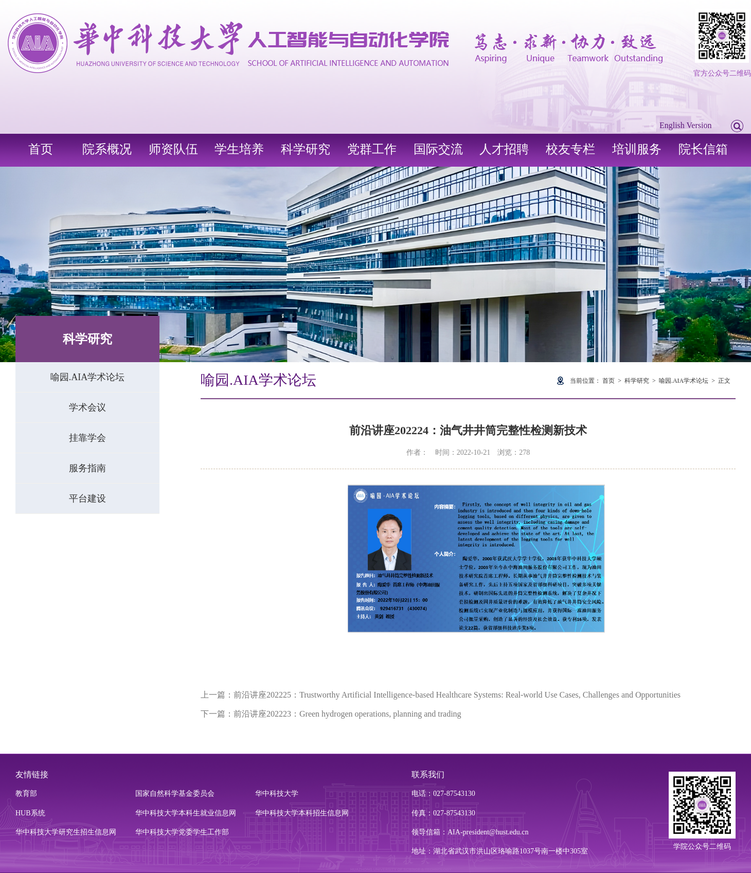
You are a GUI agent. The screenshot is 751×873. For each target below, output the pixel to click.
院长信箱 (703, 149)
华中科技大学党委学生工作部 (182, 832)
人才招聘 (504, 149)
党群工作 (372, 149)
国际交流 (438, 149)
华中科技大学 (276, 793)
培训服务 (636, 149)
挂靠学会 (87, 438)
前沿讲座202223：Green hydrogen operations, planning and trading (347, 713)
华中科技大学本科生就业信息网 (185, 813)
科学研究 (305, 149)
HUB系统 (30, 813)
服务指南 (87, 468)
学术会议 (87, 407)
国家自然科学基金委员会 (174, 793)
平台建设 (87, 498)
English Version (685, 125)
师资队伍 (173, 149)
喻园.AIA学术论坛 (87, 377)
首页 (40, 149)
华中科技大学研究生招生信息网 (65, 832)
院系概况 (107, 149)
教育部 (26, 793)
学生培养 (239, 149)
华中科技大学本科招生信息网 (302, 813)
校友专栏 (570, 149)
